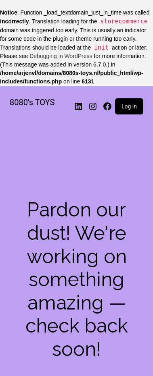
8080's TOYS (32, 102)
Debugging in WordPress (60, 56)
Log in (129, 106)
